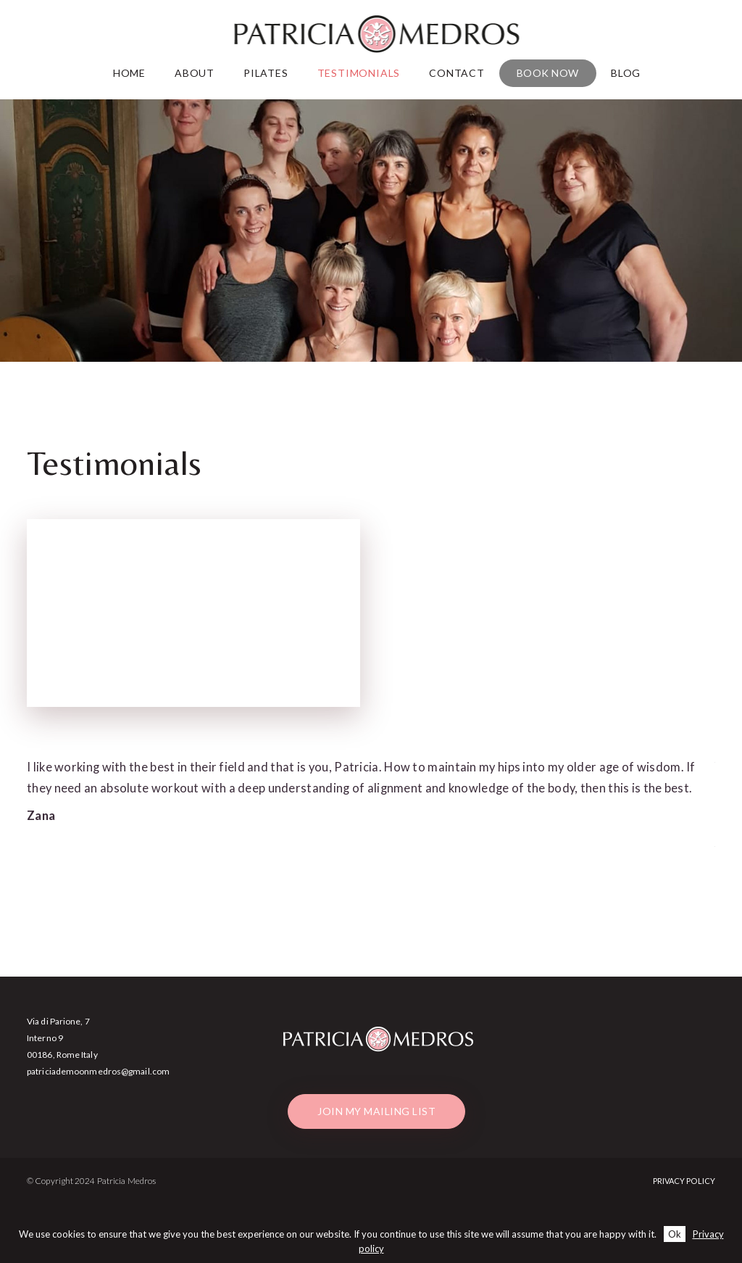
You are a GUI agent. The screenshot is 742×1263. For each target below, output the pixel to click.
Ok (674, 1234)
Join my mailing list (376, 1111)
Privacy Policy (684, 1180)
